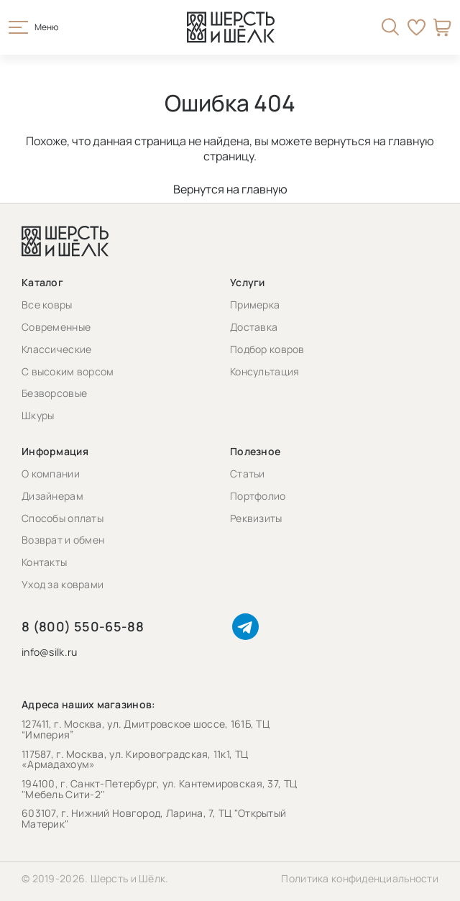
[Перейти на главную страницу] (231, 27)
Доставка (253, 327)
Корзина (442, 27)
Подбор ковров (267, 349)
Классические (56, 349)
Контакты (44, 562)
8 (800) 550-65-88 (83, 626)
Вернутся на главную (230, 189)
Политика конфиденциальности (359, 878)
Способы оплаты (63, 518)
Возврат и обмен (63, 539)
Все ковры (47, 304)
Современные (56, 327)
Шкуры (38, 415)
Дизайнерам (52, 496)
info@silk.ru (49, 652)
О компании (51, 473)
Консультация (264, 371)
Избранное (417, 27)
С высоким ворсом (68, 371)
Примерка (255, 304)
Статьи (247, 473)
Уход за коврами (63, 584)
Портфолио (258, 496)
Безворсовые (54, 393)
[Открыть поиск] (391, 27)
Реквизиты (256, 518)
